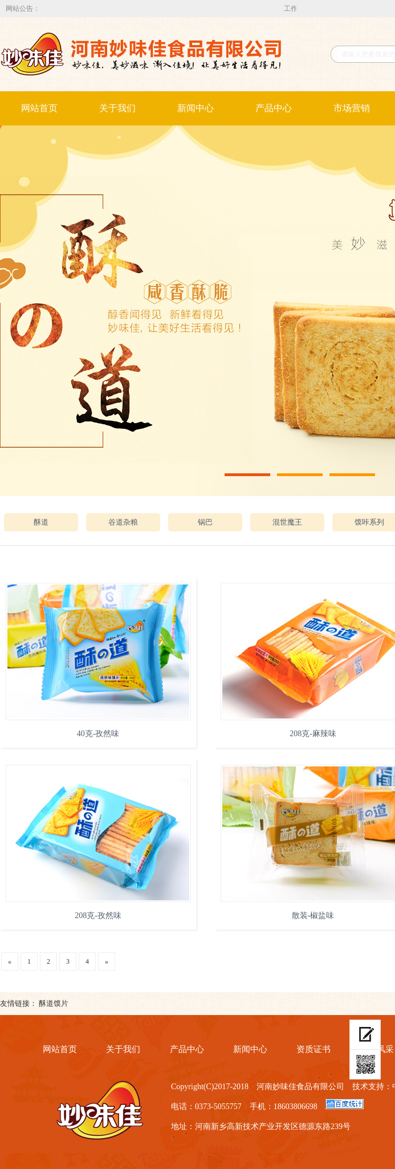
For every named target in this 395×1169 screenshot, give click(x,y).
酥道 (41, 522)
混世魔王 (287, 522)
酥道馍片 (53, 1003)
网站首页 (39, 108)
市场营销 (351, 108)
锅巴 (205, 522)
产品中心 (273, 108)
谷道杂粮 (123, 522)
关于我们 (117, 108)
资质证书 (313, 1049)
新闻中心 (195, 108)
